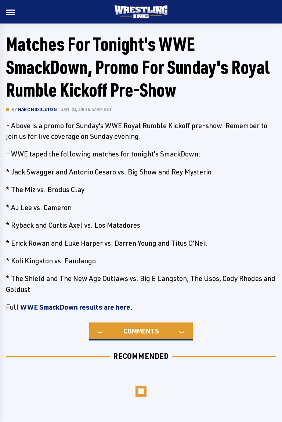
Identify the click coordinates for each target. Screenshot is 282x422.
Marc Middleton (37, 109)
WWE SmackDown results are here (75, 307)
